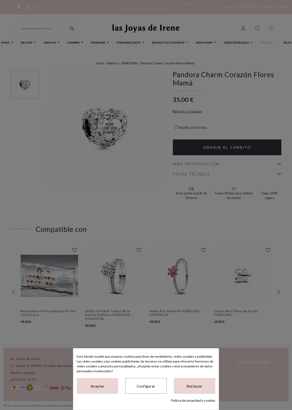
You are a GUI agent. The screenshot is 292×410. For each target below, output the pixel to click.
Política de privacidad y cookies (193, 400)
